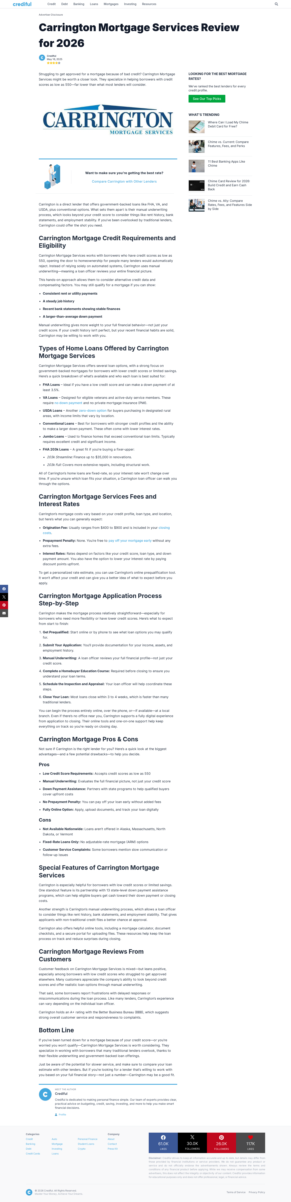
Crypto (81, 1148)
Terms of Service (236, 1192)
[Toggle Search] (276, 4)
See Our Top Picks (207, 99)
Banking (30, 1143)
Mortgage (57, 1143)
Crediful (51, 55)
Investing (57, 1148)
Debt (28, 1148)
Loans (55, 1153)
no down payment (68, 403)
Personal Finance (87, 1139)
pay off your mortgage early (130, 541)
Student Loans (86, 1143)
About (111, 1139)
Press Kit (113, 1148)
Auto (54, 1139)
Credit (29, 1139)
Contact (112, 1143)
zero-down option (92, 410)
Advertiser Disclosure (51, 14)
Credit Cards (33, 1153)
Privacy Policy (257, 1192)
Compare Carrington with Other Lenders (124, 181)
